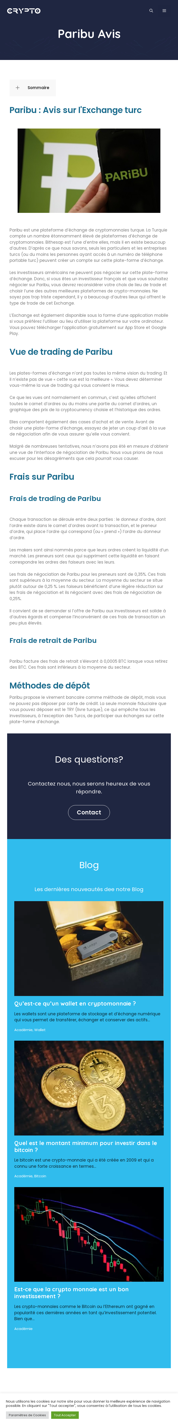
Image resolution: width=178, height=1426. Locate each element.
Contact (89, 812)
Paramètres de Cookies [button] (27, 1415)
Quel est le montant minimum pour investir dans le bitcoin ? (85, 1146)
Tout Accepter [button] (65, 1415)
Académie (23, 1029)
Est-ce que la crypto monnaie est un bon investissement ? (71, 1293)
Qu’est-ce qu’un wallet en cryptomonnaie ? (75, 1003)
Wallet (40, 1029)
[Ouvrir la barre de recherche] (151, 11)
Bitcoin (40, 1175)
